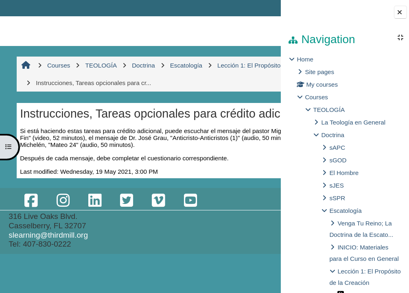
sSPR (337, 198)
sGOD (337, 160)
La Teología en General (353, 122)
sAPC (337, 147)
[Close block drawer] (400, 12)
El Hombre (344, 172)
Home (305, 59)
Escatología (345, 210)
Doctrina (332, 134)
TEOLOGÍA (329, 109)
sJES (336, 185)
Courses (316, 97)
